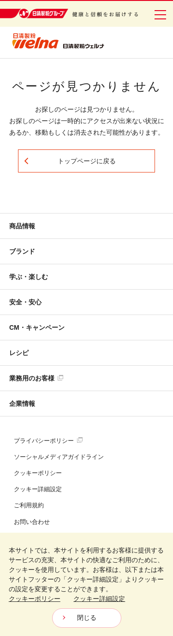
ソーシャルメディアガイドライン (59, 456)
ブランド (22, 251)
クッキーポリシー (38, 473)
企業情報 (22, 403)
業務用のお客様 (36, 378)
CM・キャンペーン (37, 327)
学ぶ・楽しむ (28, 276)
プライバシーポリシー (48, 440)
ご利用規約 (29, 505)
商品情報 (22, 226)
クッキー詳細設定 (38, 489)
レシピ (19, 353)
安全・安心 (25, 302)
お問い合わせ (32, 521)
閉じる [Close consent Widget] (86, 617)
